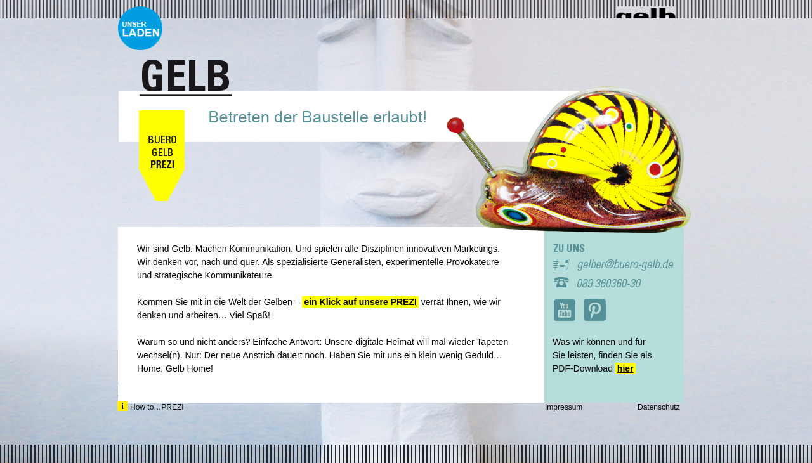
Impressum (563, 407)
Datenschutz (659, 407)
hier (625, 368)
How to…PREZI (150, 406)
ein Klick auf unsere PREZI (360, 302)
